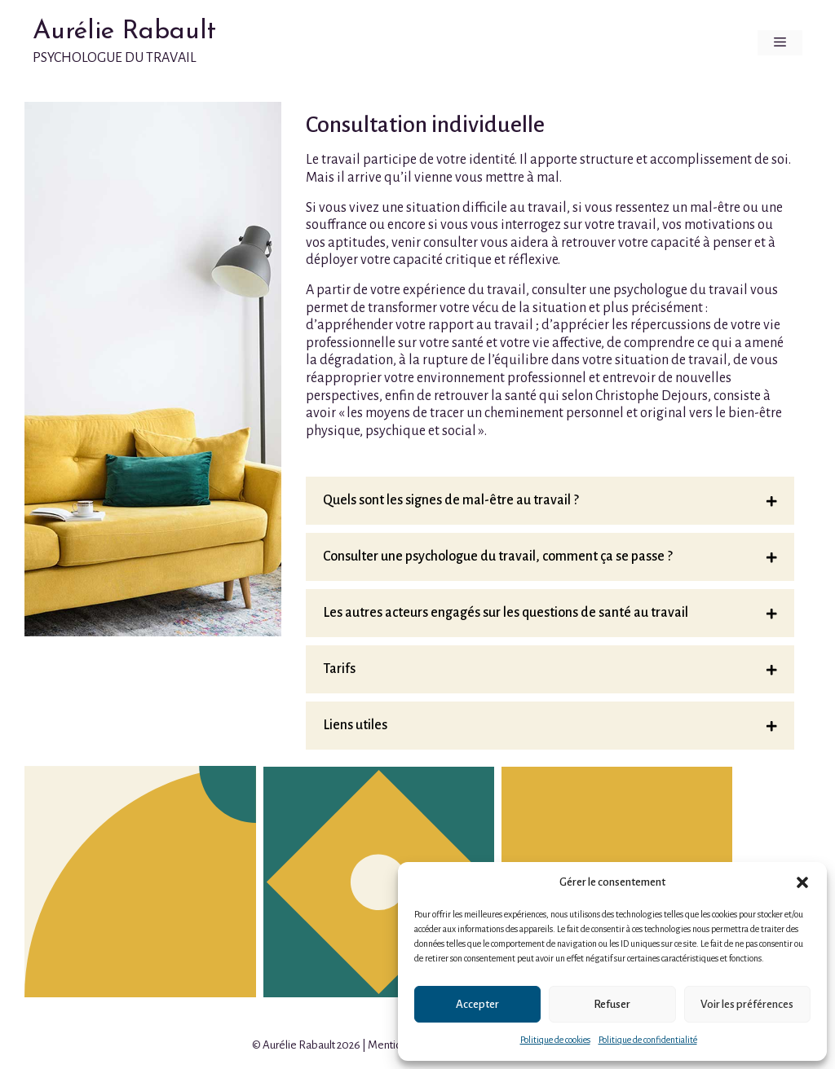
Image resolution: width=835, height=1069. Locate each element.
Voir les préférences (746, 1004)
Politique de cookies (555, 1040)
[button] (802, 882)
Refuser (612, 1004)
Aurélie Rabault (124, 32)
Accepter (477, 1004)
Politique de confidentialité (648, 1040)
